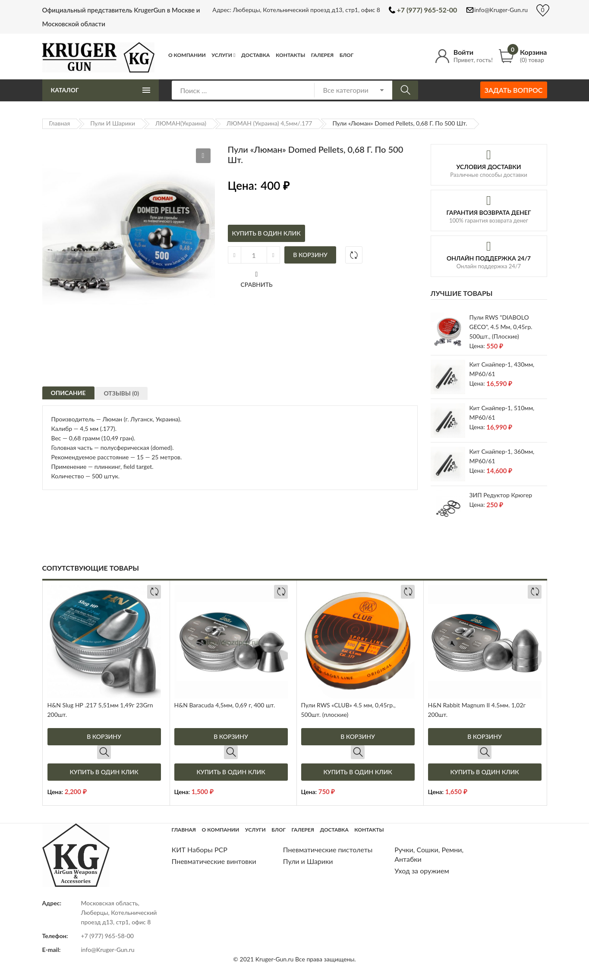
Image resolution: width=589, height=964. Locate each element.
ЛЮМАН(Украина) (180, 123)
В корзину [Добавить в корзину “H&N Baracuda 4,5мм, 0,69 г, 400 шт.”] (231, 736)
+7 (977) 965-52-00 (427, 10)
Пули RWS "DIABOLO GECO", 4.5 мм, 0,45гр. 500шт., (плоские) (500, 327)
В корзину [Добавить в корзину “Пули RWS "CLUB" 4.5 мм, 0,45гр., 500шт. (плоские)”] (357, 736)
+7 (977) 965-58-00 (107, 935)
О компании (187, 55)
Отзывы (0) (125, 398)
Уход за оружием (421, 871)
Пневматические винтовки (214, 861)
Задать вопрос (514, 90)
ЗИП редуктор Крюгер (500, 495)
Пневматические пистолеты (328, 849)
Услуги (221, 55)
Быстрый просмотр (104, 752)
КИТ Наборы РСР (199, 849)
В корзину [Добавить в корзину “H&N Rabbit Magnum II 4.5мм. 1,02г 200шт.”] (484, 736)
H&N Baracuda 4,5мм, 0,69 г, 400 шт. (224, 705)
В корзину (310, 254)
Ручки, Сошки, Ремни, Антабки (428, 854)
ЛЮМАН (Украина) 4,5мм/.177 (269, 123)
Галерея (322, 55)
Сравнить (257, 284)
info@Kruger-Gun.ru (501, 9)
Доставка (255, 55)
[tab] (68, 395)
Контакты (290, 55)
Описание (68, 396)
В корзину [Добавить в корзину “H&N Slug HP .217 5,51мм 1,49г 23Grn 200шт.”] (104, 736)
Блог (347, 55)
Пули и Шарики (112, 123)
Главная (59, 123)
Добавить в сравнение (353, 255)
